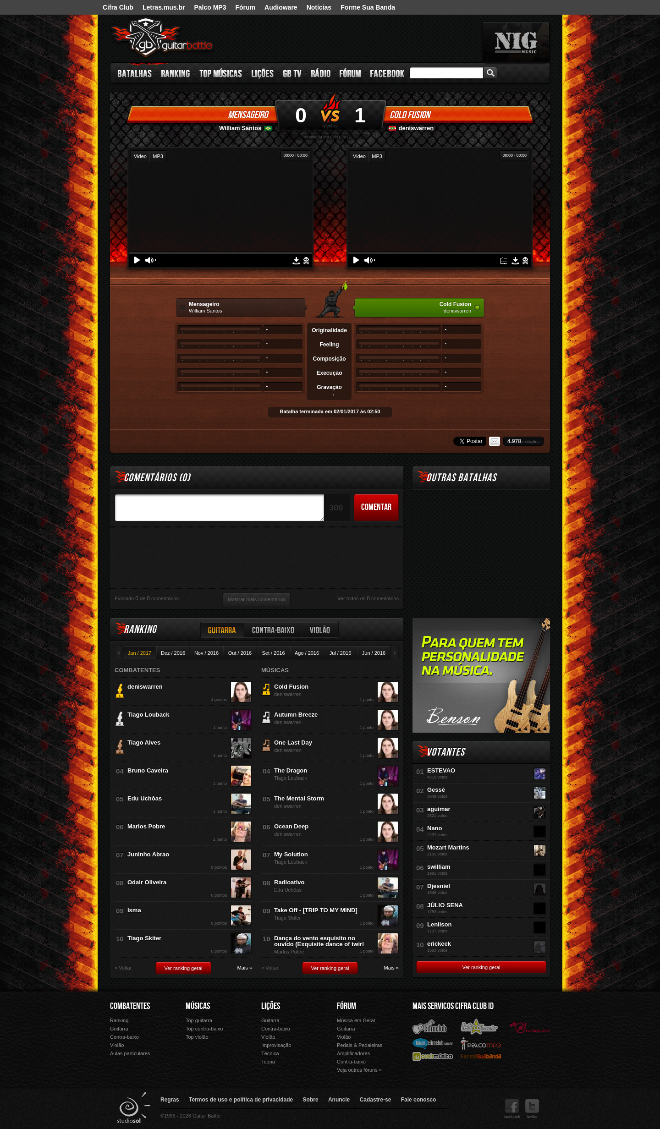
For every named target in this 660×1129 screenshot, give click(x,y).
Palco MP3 (210, 7)
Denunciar (306, 260)
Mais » (244, 967)
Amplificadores (353, 1053)
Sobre (311, 1099)
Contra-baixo (273, 630)
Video (140, 156)
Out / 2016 (240, 653)
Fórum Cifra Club (432, 1043)
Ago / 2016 (307, 653)
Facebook (387, 73)
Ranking (175, 73)
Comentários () (157, 477)
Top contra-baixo (204, 1028)
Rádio (321, 73)
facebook (512, 1109)
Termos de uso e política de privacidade (241, 1099)
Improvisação (276, 1045)
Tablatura (503, 260)
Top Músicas (221, 73)
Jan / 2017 (139, 653)
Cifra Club (118, 7)
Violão (320, 630)
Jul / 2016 (341, 653)
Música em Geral (356, 1020)
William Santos (240, 128)
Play (137, 260)
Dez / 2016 (173, 653)
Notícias (319, 7)
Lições (263, 73)
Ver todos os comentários (368, 598)
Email (494, 441)
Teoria (268, 1061)
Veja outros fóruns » (359, 1070)
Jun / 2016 (373, 653)
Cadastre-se (375, 1099)
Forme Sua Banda (368, 7)
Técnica (270, 1053)
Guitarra (222, 630)
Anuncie (339, 1099)
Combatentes (130, 1006)
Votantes (445, 752)
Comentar (376, 507)
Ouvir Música (432, 1056)
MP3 (158, 156)
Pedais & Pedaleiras (359, 1045)
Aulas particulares (130, 1053)
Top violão (197, 1037)
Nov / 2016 (206, 653)
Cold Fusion (410, 115)
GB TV (292, 73)
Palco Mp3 (481, 1043)
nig (516, 42)
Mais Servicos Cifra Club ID (453, 1006)
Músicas (198, 1006)
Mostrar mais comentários (257, 599)
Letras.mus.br (164, 7)
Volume (150, 260)
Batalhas (135, 73)
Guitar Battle (162, 37)
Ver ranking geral (183, 968)
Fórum (246, 7)
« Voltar (123, 967)
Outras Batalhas (461, 477)
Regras (169, 1099)
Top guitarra (199, 1020)
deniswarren (416, 128)
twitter (532, 1109)
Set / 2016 (273, 653)
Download (296, 260)
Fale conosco (418, 1099)
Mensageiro (248, 115)
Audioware (280, 7)
